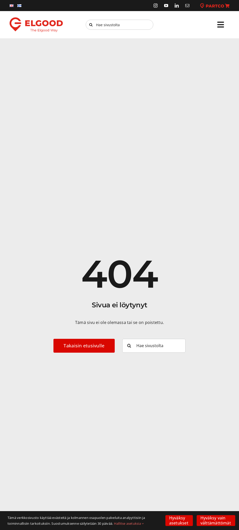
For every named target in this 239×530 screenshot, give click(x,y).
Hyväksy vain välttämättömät (215, 520)
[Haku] (91, 25)
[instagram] (156, 6)
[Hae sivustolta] (119, 25)
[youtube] (166, 6)
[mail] (187, 6)
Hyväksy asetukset (178, 520)
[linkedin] (177, 6)
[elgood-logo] (36, 19)
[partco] (214, 5)
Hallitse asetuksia (129, 523)
